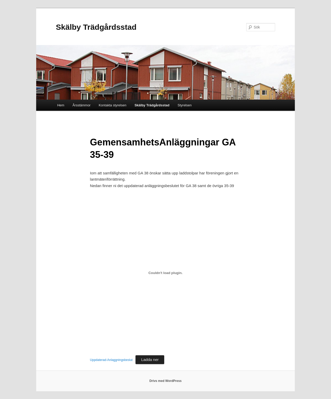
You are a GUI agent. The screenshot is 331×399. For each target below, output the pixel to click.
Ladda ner (150, 359)
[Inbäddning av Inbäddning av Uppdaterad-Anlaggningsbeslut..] (165, 273)
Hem (60, 105)
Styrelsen (185, 105)
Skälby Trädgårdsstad (96, 27)
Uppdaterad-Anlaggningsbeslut (111, 360)
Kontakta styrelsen (112, 105)
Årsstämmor (81, 105)
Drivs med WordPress (165, 381)
